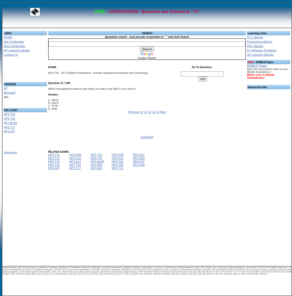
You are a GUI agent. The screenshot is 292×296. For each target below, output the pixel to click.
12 (145, 112)
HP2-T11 (54, 155)
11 (141, 112)
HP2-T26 (9, 118)
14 (153, 112)
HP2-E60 (96, 168)
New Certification (15, 46)
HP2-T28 (117, 165)
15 (157, 112)
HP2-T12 (54, 158)
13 (149, 112)
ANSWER (147, 137)
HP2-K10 (75, 158)
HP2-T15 (54, 165)
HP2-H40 (139, 165)
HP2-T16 (75, 165)
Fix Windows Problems (261, 50)
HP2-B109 (10, 123)
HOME (8, 37)
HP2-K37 (139, 161)
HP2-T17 (9, 127)
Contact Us (11, 55)
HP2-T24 (117, 161)
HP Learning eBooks (17, 50)
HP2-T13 (54, 161)
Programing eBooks (259, 42)
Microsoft (9, 92)
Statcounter (10, 152)
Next (163, 112)
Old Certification (14, 42)
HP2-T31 (117, 168)
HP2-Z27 (138, 155)
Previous (133, 112)
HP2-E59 (139, 158)
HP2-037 (9, 131)
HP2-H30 (117, 155)
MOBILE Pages (257, 66)
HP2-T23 (9, 114)
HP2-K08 (75, 155)
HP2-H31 (117, 158)
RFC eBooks (255, 46)
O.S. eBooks (255, 37)
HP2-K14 (75, 161)
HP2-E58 (96, 165)
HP (6, 88)
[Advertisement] (19, 71)
